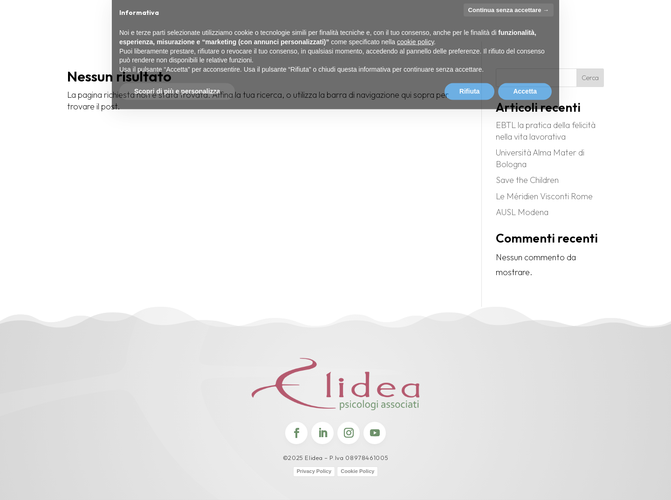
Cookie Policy (357, 471)
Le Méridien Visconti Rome (544, 196)
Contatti (479, 22)
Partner (402, 22)
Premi (214, 22)
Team (184, 22)
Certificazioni (260, 22)
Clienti (439, 22)
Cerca (590, 78)
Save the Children (527, 180)
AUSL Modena (522, 212)
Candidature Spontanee (623, 26)
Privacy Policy (314, 471)
